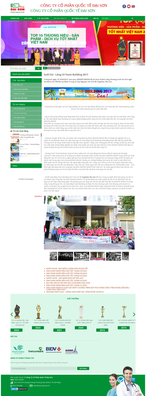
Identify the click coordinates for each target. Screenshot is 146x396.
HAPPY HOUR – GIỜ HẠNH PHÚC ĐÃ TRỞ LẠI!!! (64, 278)
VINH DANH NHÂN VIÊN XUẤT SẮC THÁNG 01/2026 (66, 285)
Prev (12, 314)
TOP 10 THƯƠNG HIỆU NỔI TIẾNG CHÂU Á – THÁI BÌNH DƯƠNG (63, 322)
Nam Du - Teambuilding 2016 (29, 154)
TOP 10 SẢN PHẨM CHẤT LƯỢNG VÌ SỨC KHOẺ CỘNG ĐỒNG (106, 322)
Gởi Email (83, 368)
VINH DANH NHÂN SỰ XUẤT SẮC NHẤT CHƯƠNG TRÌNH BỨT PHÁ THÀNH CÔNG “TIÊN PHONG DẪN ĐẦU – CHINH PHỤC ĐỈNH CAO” (88, 288)
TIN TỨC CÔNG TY (53, 68)
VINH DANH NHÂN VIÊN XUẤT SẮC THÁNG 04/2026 (66, 273)
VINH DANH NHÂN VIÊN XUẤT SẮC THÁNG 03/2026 (66, 276)
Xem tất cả (38, 196)
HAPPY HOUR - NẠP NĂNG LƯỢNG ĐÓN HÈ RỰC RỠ (66, 268)
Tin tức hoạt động (19, 131)
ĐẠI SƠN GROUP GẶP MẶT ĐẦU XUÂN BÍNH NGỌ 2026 (68, 283)
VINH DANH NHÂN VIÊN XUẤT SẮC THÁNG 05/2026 (66, 271)
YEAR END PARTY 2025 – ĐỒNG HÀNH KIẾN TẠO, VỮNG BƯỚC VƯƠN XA (75, 292)
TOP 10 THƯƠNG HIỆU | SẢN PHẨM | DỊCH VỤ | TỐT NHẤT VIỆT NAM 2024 (20, 322)
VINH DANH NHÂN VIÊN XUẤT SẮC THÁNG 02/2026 (66, 280)
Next (135, 314)
